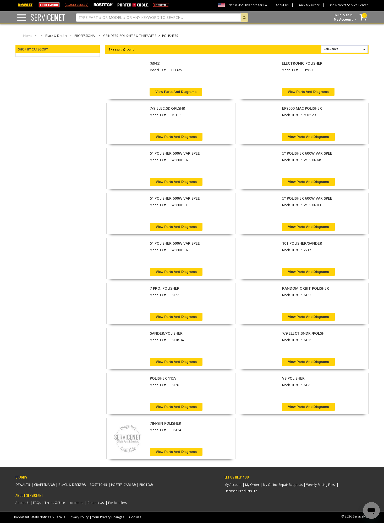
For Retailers (117, 502)
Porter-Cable (122, 484)
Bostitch (97, 484)
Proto (144, 484)
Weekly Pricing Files (320, 484)
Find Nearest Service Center (348, 5)
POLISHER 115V (163, 378)
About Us (282, 5)
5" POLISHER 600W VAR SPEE (175, 153)
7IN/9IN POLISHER (165, 423)
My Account (233, 484)
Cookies (135, 517)
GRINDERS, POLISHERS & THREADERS (129, 35)
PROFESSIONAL (85, 35)
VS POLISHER (293, 378)
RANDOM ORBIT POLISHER (305, 288)
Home (27, 35)
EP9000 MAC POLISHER (302, 108)
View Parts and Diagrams (175, 92)
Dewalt (21, 484)
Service (48, 17)
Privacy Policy (79, 517)
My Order (252, 484)
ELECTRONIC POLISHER (302, 63)
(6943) (155, 63)
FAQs (37, 502)
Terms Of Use (55, 502)
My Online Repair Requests (283, 484)
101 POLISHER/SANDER (302, 243)
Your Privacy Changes (108, 517)
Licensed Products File (240, 491)
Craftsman (43, 484)
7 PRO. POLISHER (164, 288)
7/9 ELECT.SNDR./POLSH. (304, 333)
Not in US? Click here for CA (248, 5)
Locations (76, 502)
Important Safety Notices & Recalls (39, 517)
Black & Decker (56, 35)
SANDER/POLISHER (166, 333)
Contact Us (95, 502)
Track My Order (308, 5)
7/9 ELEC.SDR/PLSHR (167, 108)
